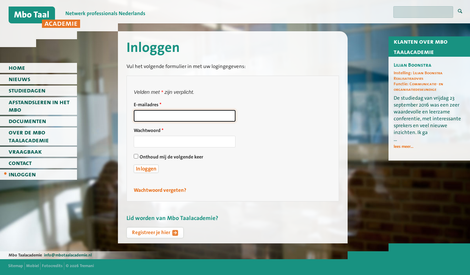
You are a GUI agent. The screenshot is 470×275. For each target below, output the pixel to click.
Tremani (87, 265)
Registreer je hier (155, 232)
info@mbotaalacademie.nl (68, 255)
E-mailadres (147, 105)
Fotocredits (52, 265)
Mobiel (32, 265)
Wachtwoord (148, 131)
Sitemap (15, 265)
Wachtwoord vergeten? (160, 190)
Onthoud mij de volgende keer (171, 157)
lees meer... (404, 146)
